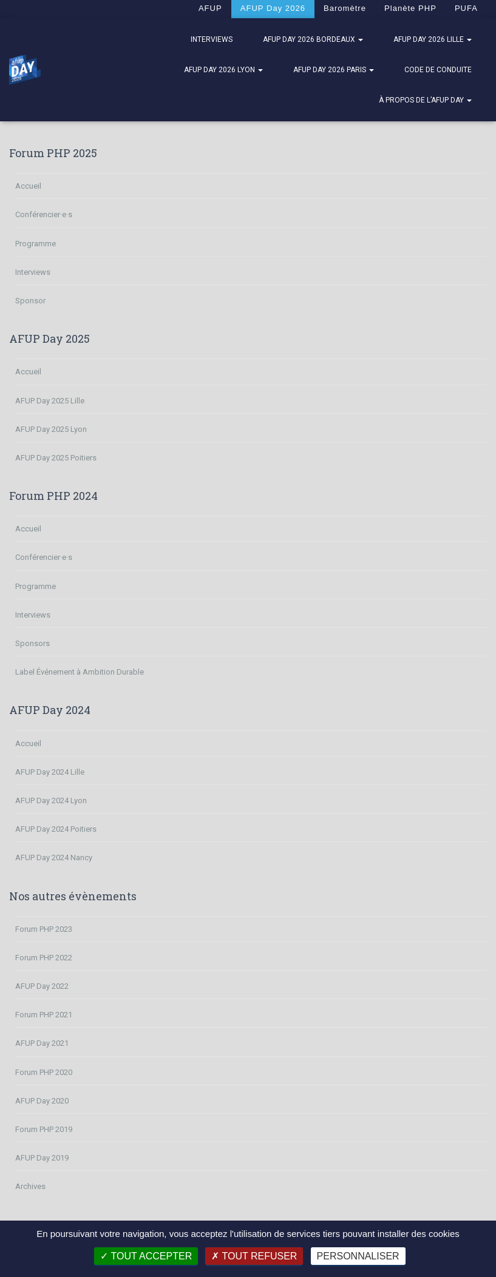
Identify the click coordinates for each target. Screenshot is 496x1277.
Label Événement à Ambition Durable (79, 671)
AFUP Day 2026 (272, 8)
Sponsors (32, 643)
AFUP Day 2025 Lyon (51, 429)
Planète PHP (410, 8)
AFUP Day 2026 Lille (432, 39)
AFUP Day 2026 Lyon (223, 70)
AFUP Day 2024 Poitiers (56, 829)
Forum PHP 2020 (43, 1072)
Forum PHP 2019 (43, 1129)
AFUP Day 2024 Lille (49, 772)
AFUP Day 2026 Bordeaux (313, 39)
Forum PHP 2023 (43, 929)
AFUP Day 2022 (42, 986)
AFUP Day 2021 (42, 1043)
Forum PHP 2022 (43, 957)
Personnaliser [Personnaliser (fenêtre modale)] (358, 1256)
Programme (35, 243)
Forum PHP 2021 (43, 1014)
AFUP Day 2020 (42, 1100)
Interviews (212, 39)
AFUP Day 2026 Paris (333, 70)
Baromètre (345, 8)
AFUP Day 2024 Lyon (51, 800)
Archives (30, 1186)
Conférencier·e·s (43, 214)
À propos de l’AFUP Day (425, 100)
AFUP (210, 8)
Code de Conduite (438, 70)
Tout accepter (146, 1256)
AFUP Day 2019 (42, 1157)
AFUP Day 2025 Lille (49, 400)
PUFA (466, 8)
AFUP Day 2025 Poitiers (56, 457)
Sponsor (30, 300)
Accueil (28, 185)
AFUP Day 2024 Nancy (53, 857)
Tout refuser (254, 1256)
